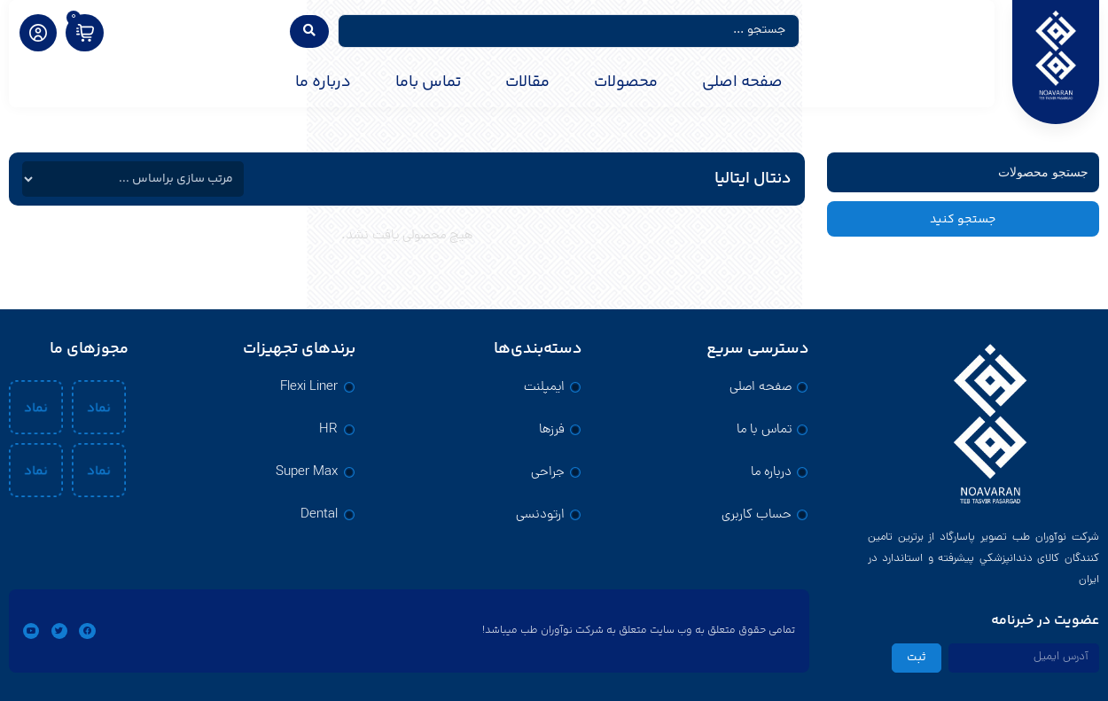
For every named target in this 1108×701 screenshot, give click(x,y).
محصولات (626, 82)
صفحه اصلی (742, 82)
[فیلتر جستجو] (963, 172)
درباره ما (323, 82)
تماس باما (428, 82)
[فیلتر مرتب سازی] (133, 179)
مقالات (527, 82)
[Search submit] (309, 31)
